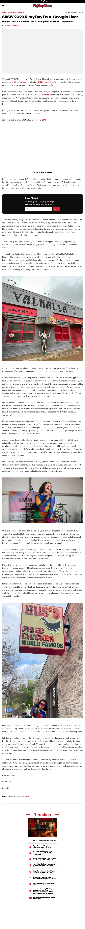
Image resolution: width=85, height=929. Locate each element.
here (44, 120)
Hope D (47, 82)
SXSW (27, 797)
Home (4, 13)
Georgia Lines (18, 797)
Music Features (18, 13)
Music (10, 13)
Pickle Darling (19, 82)
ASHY (40, 82)
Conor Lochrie (12, 26)
